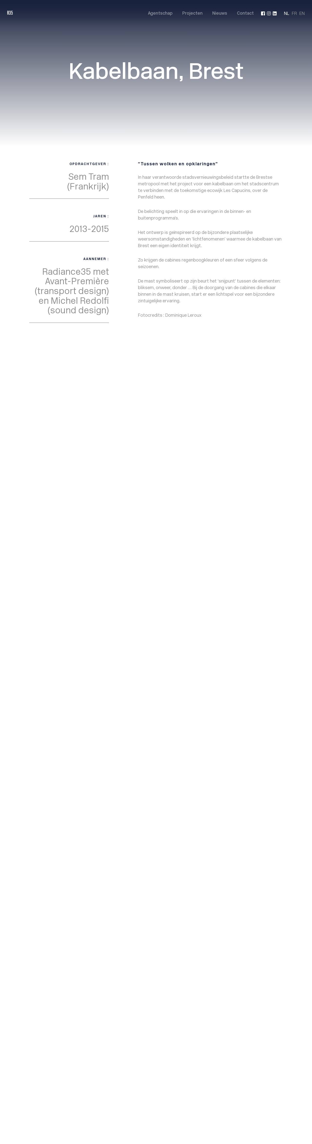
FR (294, 13)
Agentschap (160, 13)
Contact (245, 13)
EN (302, 13)
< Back (37, 375)
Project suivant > (264, 375)
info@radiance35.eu (263, 433)
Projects (187, 423)
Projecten (192, 13)
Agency (186, 417)
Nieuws (219, 13)
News (184, 429)
